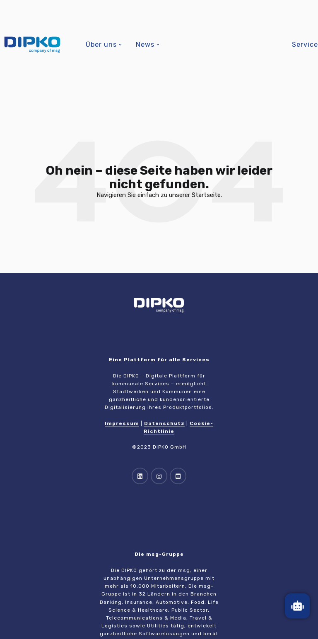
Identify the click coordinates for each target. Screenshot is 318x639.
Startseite (206, 195)
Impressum (122, 423)
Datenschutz (164, 423)
